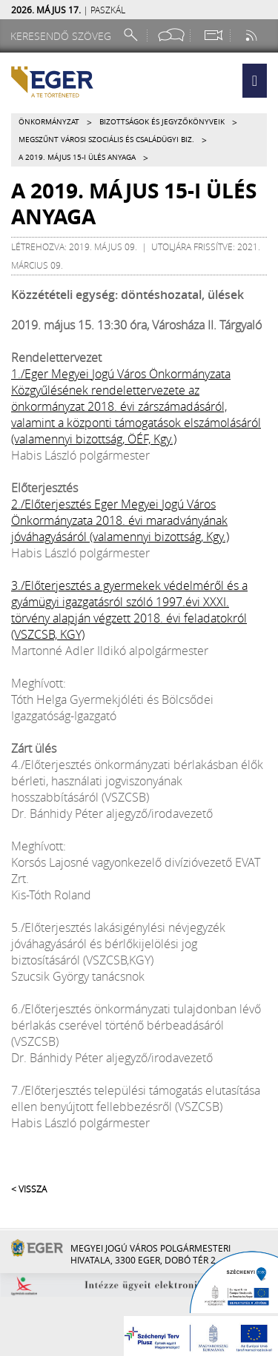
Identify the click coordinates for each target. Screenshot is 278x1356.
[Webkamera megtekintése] (213, 35)
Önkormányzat (49, 122)
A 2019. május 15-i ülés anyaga (77, 157)
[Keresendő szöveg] (63, 36)
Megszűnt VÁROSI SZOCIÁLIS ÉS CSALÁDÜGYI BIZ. (106, 139)
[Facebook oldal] (171, 35)
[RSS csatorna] (253, 35)
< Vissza (29, 1189)
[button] (254, 81)
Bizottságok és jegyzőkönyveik (162, 122)
